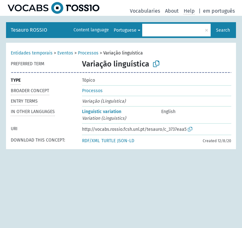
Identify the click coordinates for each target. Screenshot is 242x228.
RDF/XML (91, 140)
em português (219, 11)
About (172, 11)
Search (223, 30)
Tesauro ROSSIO (29, 30)
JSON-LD (125, 140)
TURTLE (108, 140)
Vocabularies (145, 11)
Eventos (65, 53)
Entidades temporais (32, 53)
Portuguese (125, 30)
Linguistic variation (101, 111)
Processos (88, 53)
